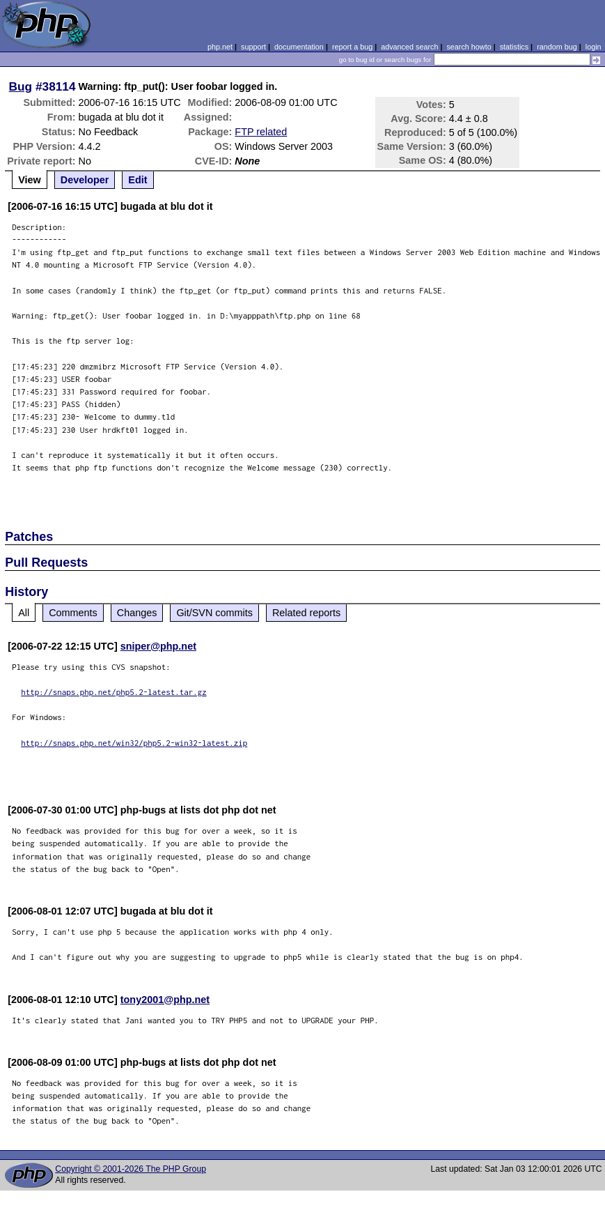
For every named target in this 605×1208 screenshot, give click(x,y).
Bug (21, 86)
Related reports (306, 612)
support (253, 47)
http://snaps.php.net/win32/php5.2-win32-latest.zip (134, 742)
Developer (85, 179)
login (594, 47)
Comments (73, 612)
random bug (557, 47)
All (23, 612)
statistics (514, 47)
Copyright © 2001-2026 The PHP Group (130, 1169)
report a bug (352, 47)
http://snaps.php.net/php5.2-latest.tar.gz (114, 691)
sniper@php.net (158, 646)
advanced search (409, 47)
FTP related (261, 131)
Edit (137, 179)
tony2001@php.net (165, 999)
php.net (220, 47)
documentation (299, 47)
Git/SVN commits (214, 612)
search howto (468, 47)
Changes (137, 612)
